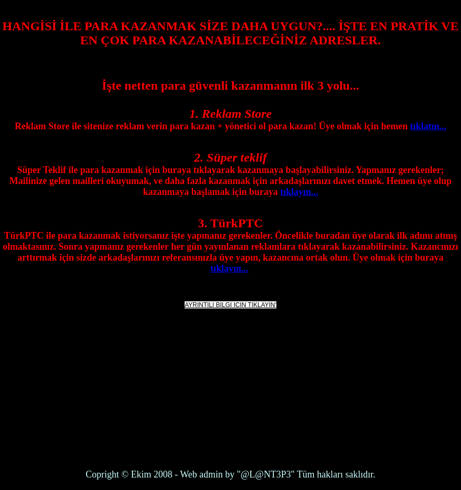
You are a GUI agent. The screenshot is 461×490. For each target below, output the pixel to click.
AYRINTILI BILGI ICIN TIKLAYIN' (230, 305)
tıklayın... (299, 192)
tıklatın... (428, 126)
